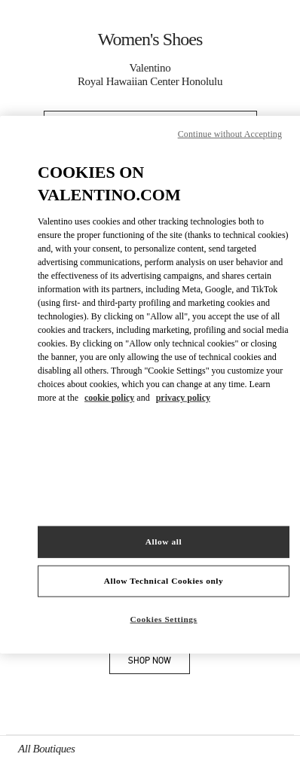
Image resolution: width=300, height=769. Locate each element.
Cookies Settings (163, 619)
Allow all (163, 541)
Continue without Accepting (230, 133)
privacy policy (183, 397)
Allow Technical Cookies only (163, 580)
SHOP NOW (159, 663)
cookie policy (109, 397)
